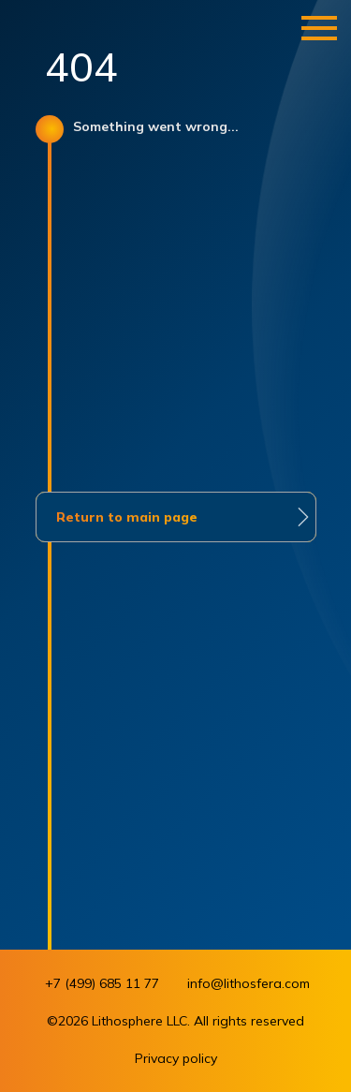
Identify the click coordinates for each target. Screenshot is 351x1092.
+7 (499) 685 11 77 (102, 983)
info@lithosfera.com (248, 983)
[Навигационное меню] (319, 28)
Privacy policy (176, 1058)
